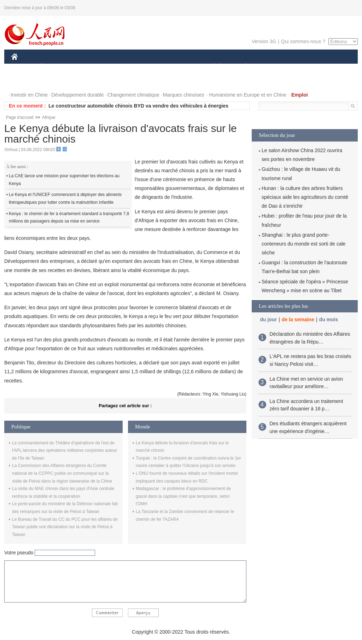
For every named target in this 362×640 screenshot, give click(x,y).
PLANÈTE (241, 67)
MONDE (86, 67)
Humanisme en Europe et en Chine (247, 95)
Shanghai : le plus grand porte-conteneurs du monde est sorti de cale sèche (303, 243)
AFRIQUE (116, 67)
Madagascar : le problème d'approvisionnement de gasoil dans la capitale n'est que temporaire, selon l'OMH (183, 496)
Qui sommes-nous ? (303, 41)
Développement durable (77, 95)
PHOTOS (26, 81)
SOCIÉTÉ (210, 67)
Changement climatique (133, 95)
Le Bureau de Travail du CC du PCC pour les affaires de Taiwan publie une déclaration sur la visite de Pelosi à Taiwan (65, 527)
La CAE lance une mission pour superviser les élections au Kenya (64, 179)
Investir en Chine (29, 95)
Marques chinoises (183, 95)
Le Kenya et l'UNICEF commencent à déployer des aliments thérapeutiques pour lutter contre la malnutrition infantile (65, 198)
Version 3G (264, 41)
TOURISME (300, 67)
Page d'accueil (20, 117)
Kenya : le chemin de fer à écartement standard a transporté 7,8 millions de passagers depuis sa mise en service (69, 217)
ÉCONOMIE (54, 67)
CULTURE (179, 67)
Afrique (49, 117)
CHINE (23, 67)
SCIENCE (147, 67)
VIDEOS (54, 81)
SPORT (270, 67)
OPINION (333, 67)
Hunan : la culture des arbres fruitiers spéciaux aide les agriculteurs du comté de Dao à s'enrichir (305, 197)
